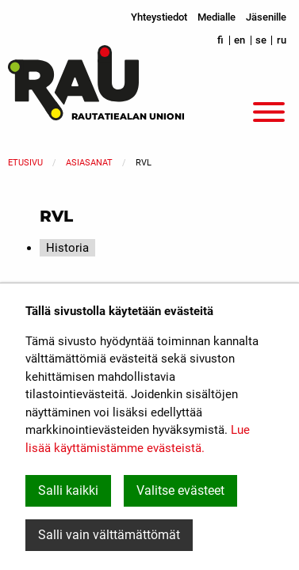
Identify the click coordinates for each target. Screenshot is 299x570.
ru (281, 40)
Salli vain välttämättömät (109, 534)
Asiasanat (89, 163)
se (260, 40)
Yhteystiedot (159, 17)
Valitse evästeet (180, 490)
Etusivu (25, 163)
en (239, 40)
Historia (67, 248)
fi (220, 40)
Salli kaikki (68, 490)
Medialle (216, 17)
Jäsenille (266, 17)
